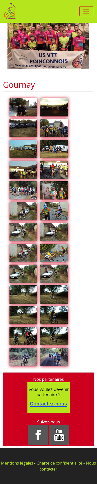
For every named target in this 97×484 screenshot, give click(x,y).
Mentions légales (17, 463)
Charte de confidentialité (59, 463)
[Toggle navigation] (86, 11)
